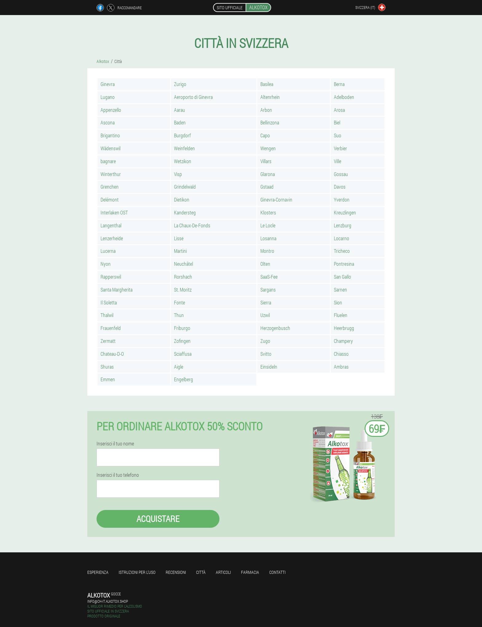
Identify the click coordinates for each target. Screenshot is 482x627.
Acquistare (158, 518)
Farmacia (250, 572)
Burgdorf (182, 135)
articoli (223, 572)
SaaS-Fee (269, 276)
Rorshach (183, 276)
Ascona (108, 122)
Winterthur (111, 174)
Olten (265, 264)
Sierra (265, 302)
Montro (267, 251)
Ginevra (108, 84)
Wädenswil (110, 148)
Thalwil (107, 315)
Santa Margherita (116, 289)
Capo (265, 135)
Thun (179, 315)
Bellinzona (269, 122)
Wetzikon (182, 161)
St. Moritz (183, 289)
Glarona (267, 174)
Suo (337, 135)
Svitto (265, 354)
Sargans (268, 289)
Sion (338, 302)
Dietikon (181, 199)
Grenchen (110, 186)
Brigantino (110, 135)
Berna (339, 84)
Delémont (110, 199)
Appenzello (111, 110)
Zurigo (180, 84)
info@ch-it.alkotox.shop (107, 601)
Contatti (277, 572)
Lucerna (108, 251)
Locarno (341, 238)
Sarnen (340, 289)
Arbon (266, 110)
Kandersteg (185, 212)
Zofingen (182, 341)
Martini (180, 251)
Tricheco (342, 251)
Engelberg (183, 379)
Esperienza (98, 572)
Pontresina (344, 264)
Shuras (107, 366)
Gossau (341, 174)
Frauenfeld (111, 328)
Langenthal (111, 225)
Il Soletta (109, 302)
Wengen (268, 148)
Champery (343, 341)
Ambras (341, 366)
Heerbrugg (344, 328)
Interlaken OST (114, 212)
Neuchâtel (183, 264)
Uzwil (265, 315)
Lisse (179, 238)
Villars (265, 161)
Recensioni (176, 572)
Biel (337, 122)
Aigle (178, 366)
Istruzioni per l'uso (137, 572)
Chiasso (341, 354)
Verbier (340, 148)
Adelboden (344, 97)
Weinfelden (184, 148)
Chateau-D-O (112, 354)
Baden (180, 122)
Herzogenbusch (275, 328)
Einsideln (268, 366)
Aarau (179, 110)
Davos (340, 186)
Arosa (339, 110)
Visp (178, 174)
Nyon (106, 264)
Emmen (108, 379)
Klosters (268, 212)
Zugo (265, 341)
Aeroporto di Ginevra (193, 97)
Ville (337, 161)
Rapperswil (111, 276)
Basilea (266, 84)
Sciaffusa (183, 354)
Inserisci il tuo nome (115, 443)
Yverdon (342, 199)
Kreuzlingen (345, 212)
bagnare (108, 161)
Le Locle (267, 225)
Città (201, 572)
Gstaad (267, 186)
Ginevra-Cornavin (276, 199)
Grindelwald (185, 186)
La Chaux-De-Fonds (192, 225)
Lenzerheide (112, 238)
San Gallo (342, 276)
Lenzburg (342, 225)
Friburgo (182, 328)
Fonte (179, 302)
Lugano (108, 97)
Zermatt (108, 341)
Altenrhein (270, 97)
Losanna (268, 238)
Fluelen (340, 315)
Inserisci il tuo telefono (118, 474)
